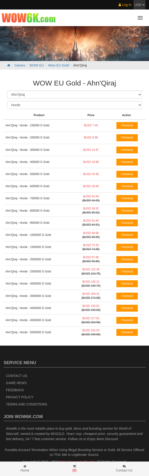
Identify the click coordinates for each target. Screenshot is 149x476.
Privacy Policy (19, 397)
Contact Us (16, 376)
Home (25, 468)
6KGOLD (57, 434)
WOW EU (37, 65)
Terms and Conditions (26, 404)
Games (20, 65)
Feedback (15, 390)
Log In (125, 5)
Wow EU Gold (58, 65)
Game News (16, 383)
